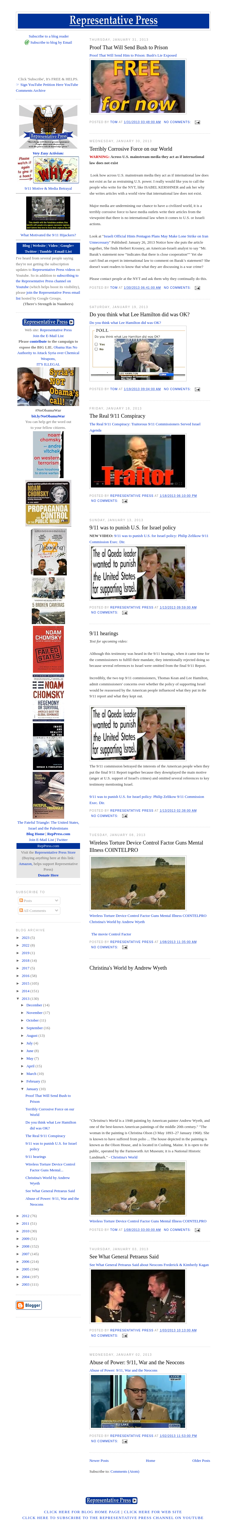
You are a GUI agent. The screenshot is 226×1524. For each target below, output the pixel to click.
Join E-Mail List (41, 839)
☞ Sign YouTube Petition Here (39, 84)
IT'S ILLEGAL (48, 364)
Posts (25, 900)
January (32, 1089)
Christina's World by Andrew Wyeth (117, 922)
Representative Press (56, 330)
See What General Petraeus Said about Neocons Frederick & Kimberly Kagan (149, 1265)
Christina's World (124, 1157)
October (33, 1020)
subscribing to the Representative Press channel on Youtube (47, 281)
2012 (26, 1216)
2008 (26, 1246)
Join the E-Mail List (48, 336)
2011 (26, 1223)
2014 (26, 991)
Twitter (61, 839)
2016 (26, 975)
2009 (26, 1238)
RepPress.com (48, 846)
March (31, 1073)
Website (39, 245)
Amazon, (26, 864)
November (35, 1012)
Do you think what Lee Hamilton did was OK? (139, 314)
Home (150, 1460)
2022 (26, 945)
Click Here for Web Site (153, 1512)
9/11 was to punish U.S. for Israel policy (132, 528)
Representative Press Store (55, 852)
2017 (26, 968)
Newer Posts (99, 1460)
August (32, 1035)
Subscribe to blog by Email (51, 42)
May (30, 1058)
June (30, 1051)
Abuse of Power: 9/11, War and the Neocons (137, 1362)
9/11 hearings (103, 633)
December (34, 1005)
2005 (26, 1269)
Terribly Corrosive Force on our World (130, 149)
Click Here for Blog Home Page (82, 1512)
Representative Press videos (53, 269)
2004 (26, 1277)
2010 (26, 1231)
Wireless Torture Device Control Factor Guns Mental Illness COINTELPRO (146, 846)
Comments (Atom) (125, 1471)
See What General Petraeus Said (124, 1257)
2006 (26, 1261)
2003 (26, 1284)
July (30, 1043)
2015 (26, 983)
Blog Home (35, 834)
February (33, 1081)
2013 (26, 998)
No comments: (178, 122)
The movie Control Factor (111, 934)
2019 (26, 953)
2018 (26, 960)
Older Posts (201, 1460)
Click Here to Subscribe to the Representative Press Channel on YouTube (113, 1517)
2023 (26, 937)
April (31, 1066)
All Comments (32, 910)
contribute (38, 341)
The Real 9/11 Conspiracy (117, 416)
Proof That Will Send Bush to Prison (128, 47)
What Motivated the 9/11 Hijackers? (48, 235)
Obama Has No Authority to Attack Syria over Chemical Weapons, (48, 353)
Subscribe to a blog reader (49, 36)
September (35, 1028)
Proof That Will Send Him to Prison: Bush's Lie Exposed (133, 55)
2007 (26, 1254)
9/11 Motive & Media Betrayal (48, 188)
